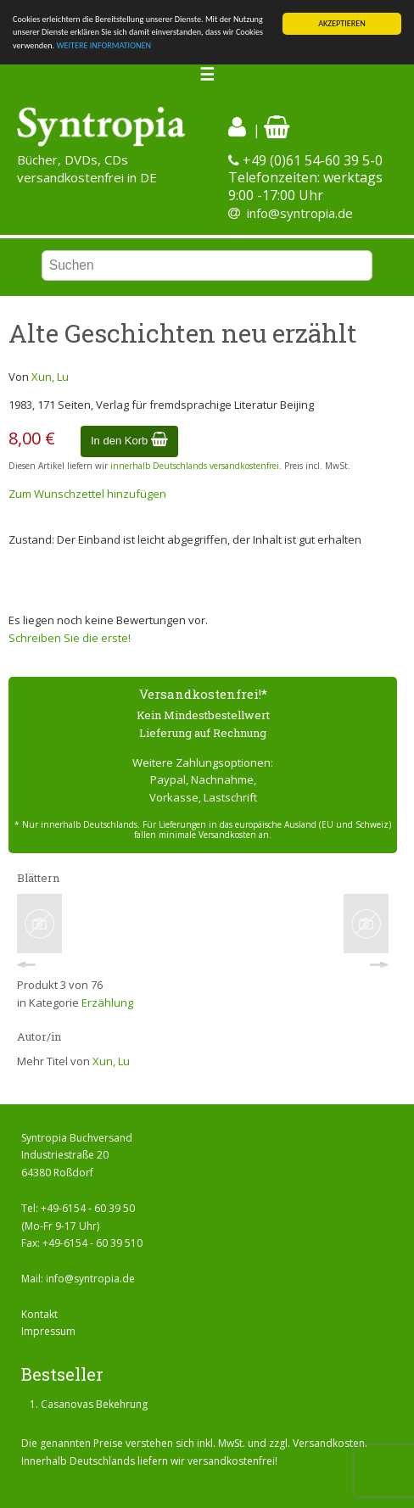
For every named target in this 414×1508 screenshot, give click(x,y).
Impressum (48, 1331)
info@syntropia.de (300, 212)
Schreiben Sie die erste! (69, 637)
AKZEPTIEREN (342, 23)
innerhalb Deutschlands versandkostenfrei (194, 466)
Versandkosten (329, 1443)
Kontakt (39, 1314)
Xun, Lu (50, 376)
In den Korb (129, 440)
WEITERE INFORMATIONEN (103, 45)
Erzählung (107, 1002)
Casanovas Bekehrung (94, 1404)
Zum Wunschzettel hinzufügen (87, 493)
